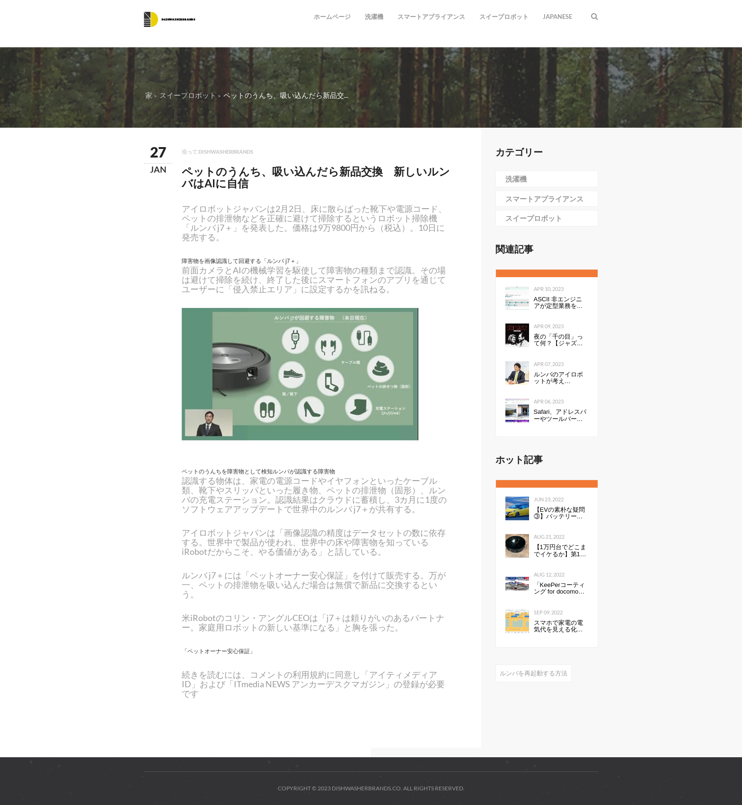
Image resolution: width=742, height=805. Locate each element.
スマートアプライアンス (431, 16)
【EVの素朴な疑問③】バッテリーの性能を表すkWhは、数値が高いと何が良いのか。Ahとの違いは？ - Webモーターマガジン (559, 513)
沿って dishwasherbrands (217, 152)
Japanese (557, 16)
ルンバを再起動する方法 (533, 673)
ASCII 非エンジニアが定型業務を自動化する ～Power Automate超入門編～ (559, 303)
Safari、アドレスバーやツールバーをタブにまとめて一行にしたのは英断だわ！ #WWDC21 (560, 415)
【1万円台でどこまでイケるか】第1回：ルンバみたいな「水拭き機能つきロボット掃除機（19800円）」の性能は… (561, 551)
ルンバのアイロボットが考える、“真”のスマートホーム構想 (560, 378)
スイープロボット (504, 16)
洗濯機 (374, 16)
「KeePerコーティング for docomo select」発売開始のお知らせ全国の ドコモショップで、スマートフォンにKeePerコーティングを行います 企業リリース (560, 588)
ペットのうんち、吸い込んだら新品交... (285, 95)
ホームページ (332, 16)
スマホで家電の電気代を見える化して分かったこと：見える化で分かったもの (558, 626)
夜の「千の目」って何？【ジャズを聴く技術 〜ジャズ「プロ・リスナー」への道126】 (559, 340)
